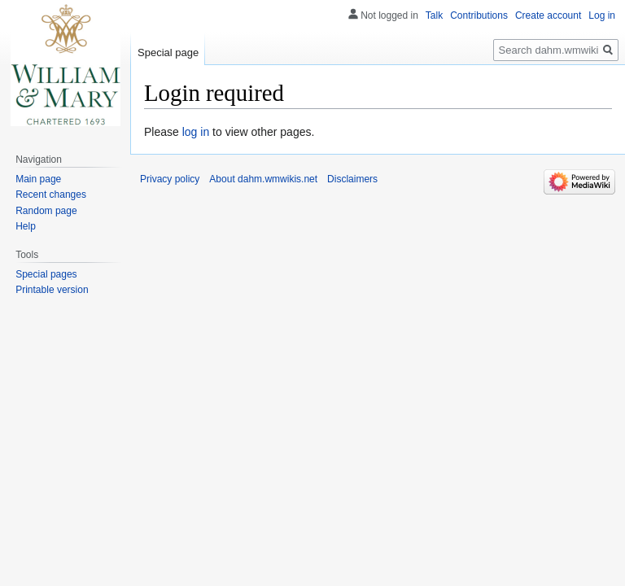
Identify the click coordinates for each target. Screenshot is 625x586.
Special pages (45, 274)
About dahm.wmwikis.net (263, 179)
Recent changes (50, 194)
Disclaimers (352, 179)
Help (25, 226)
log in (195, 131)
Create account (548, 15)
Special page (168, 52)
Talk (434, 15)
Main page (38, 179)
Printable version (51, 289)
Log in (601, 15)
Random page (45, 210)
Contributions (479, 15)
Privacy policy (169, 179)
